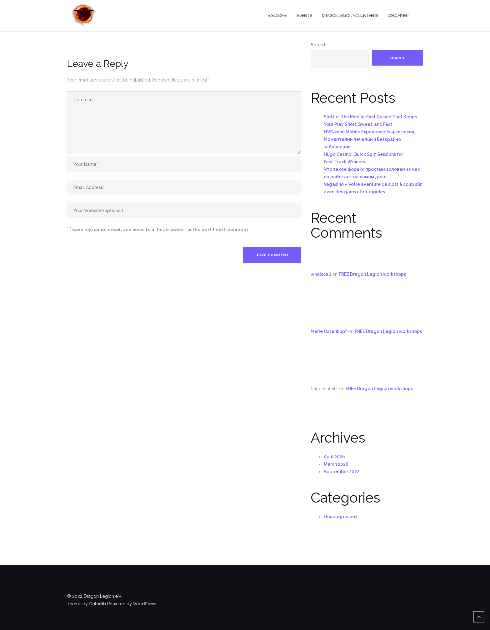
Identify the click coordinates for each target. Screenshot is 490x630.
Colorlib (97, 603)
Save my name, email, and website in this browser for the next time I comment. (160, 229)
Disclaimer (398, 15)
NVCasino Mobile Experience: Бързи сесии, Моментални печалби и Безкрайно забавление (369, 139)
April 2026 (334, 456)
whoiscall (321, 274)
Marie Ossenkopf (329, 331)
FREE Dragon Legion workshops (372, 274)
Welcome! (277, 15)
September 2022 (341, 471)
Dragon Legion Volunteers (350, 15)
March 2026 (336, 464)
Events (304, 15)
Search (319, 44)
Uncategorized (340, 516)
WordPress (144, 603)
